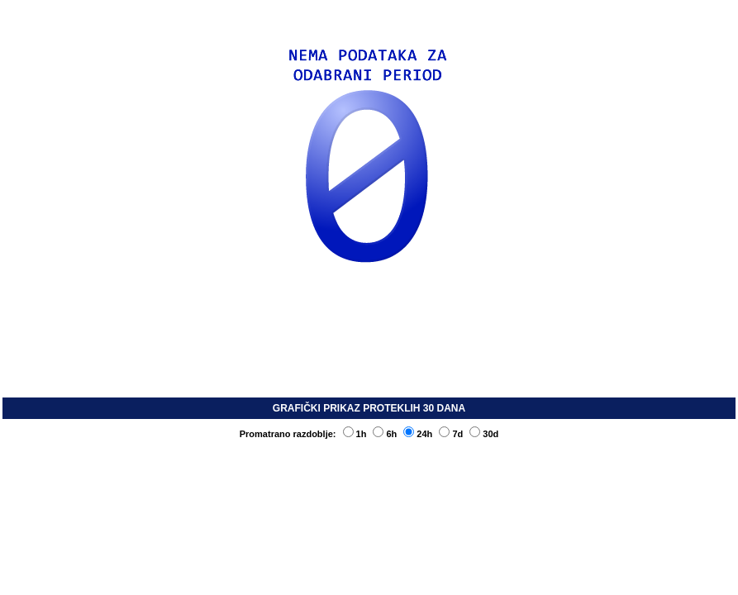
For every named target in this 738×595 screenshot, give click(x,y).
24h (417, 434)
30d (483, 434)
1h (355, 434)
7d (451, 434)
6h (385, 434)
